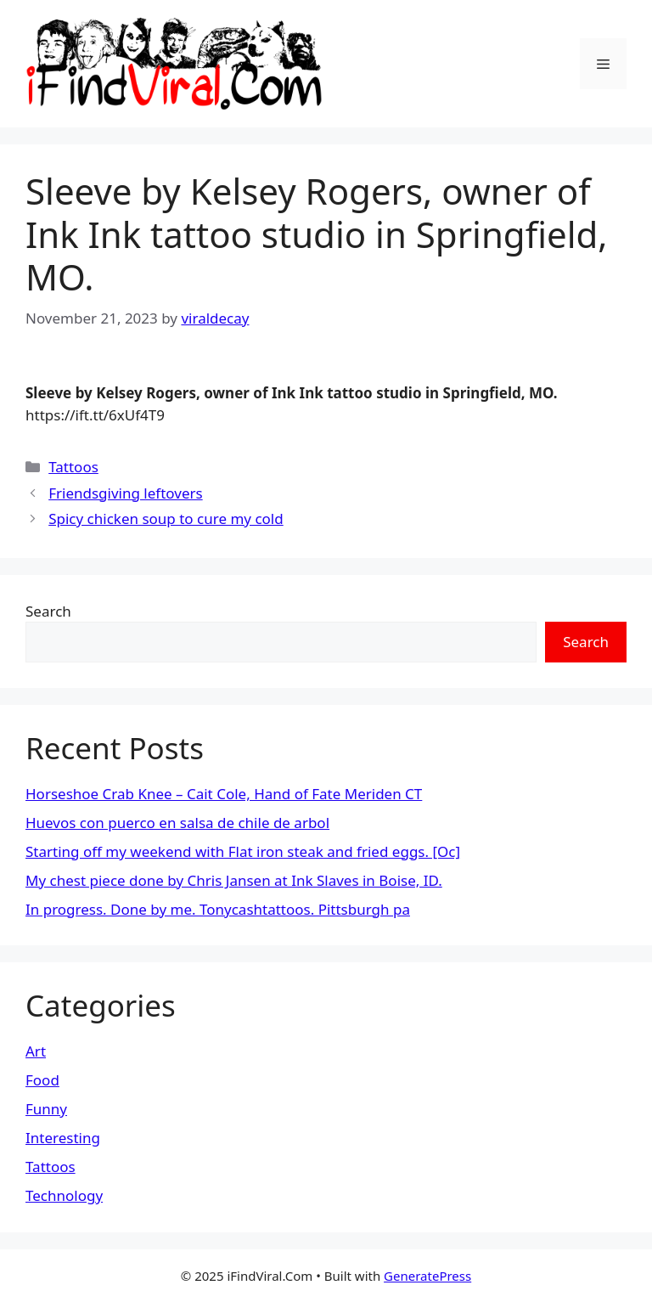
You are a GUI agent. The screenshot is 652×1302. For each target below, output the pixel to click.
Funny (46, 1109)
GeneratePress (427, 1275)
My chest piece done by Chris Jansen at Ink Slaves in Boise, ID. (233, 880)
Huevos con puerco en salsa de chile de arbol (177, 822)
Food (42, 1080)
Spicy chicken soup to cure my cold (166, 518)
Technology (64, 1195)
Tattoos (73, 466)
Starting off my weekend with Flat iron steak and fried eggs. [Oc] (242, 851)
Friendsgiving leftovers (125, 493)
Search (48, 611)
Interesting (62, 1137)
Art (35, 1051)
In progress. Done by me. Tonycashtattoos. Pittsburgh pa (217, 909)
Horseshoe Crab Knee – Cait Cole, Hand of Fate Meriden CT (223, 793)
